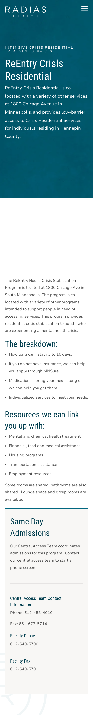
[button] (84, 8)
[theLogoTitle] (25, 11)
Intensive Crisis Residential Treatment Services (39, 49)
